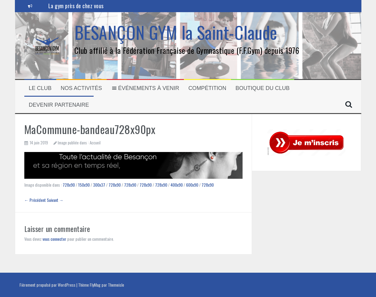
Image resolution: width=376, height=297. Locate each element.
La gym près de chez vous (76, 6)
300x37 (99, 184)
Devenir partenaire (59, 105)
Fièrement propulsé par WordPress (47, 284)
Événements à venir (145, 88)
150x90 (84, 184)
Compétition (207, 88)
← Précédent (35, 200)
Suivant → (55, 200)
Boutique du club (263, 88)
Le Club (40, 88)
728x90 (69, 184)
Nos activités (81, 88)
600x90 (192, 184)
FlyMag (95, 284)
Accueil (95, 143)
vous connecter (54, 239)
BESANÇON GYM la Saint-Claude (175, 32)
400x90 (177, 184)
